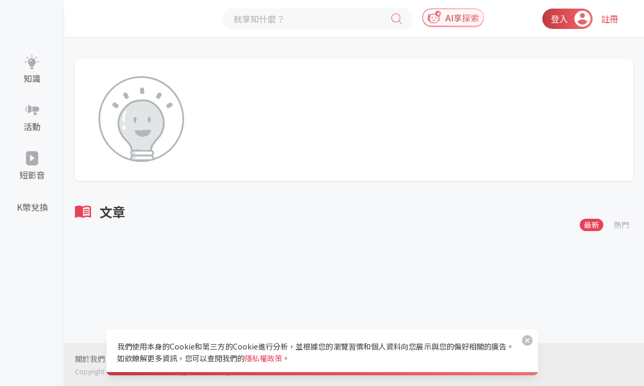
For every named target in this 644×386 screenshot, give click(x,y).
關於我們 (90, 358)
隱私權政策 (263, 358)
